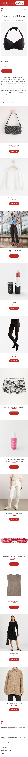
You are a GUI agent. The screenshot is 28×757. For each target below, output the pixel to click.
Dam (2, 753)
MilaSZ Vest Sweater (14, 601)
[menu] (25, 9)
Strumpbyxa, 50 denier (14, 355)
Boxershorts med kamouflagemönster (14, 407)
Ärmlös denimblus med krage (14, 250)
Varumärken (11, 59)
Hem (2, 20)
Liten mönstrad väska (14, 145)
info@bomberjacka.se (7, 742)
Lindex (16, 59)
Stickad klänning (14, 653)
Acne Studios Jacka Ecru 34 (14, 703)
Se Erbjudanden (19, 3)
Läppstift (14, 302)
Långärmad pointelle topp (14, 197)
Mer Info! (6, 71)
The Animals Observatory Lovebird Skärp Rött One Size (14, 557)
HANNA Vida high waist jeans (14, 513)
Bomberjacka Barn (6, 750)
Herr (2, 756)
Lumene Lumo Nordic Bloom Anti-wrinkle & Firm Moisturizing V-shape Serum (14, 460)
